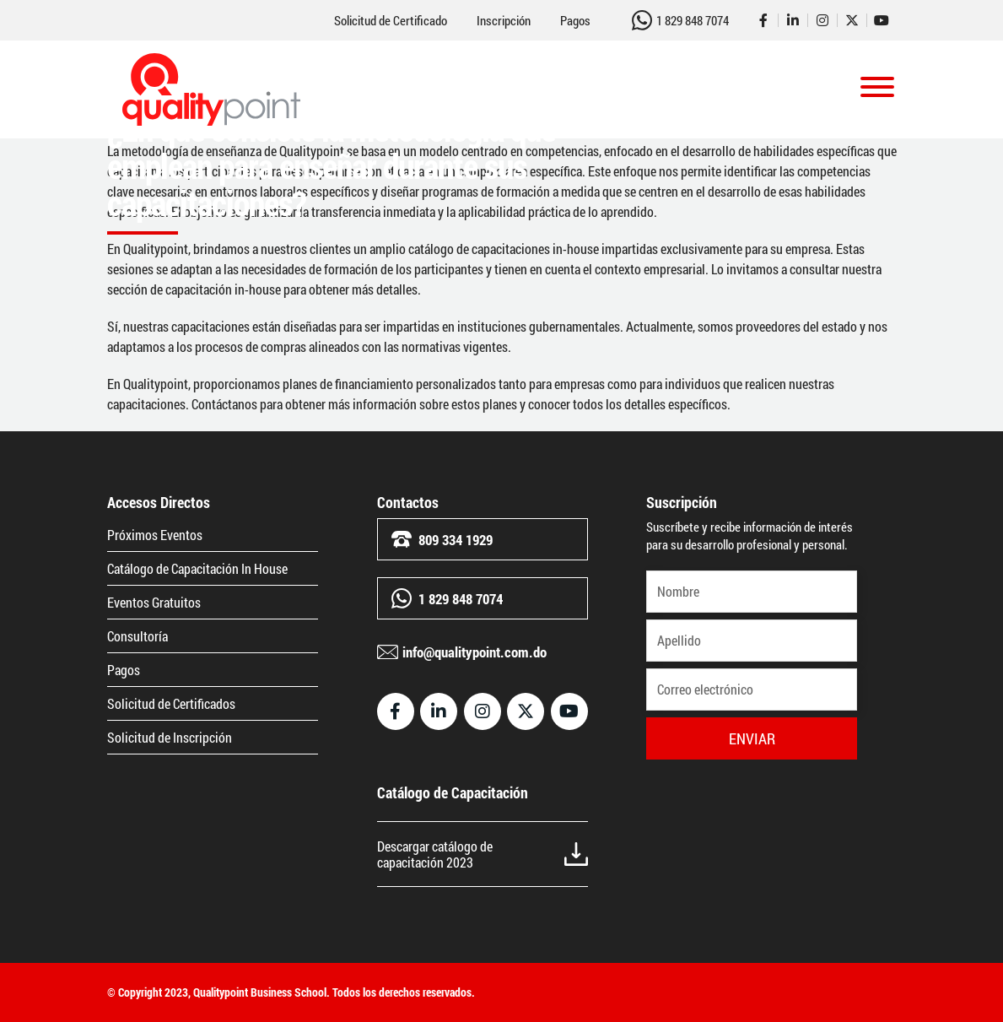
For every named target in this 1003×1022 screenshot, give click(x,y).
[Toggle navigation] (877, 89)
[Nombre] (751, 591)
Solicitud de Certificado (390, 21)
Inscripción (504, 21)
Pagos (575, 21)
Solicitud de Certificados (171, 703)
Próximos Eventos (154, 534)
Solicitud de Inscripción (169, 737)
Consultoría (137, 636)
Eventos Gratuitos (154, 602)
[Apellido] (751, 640)
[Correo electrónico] (751, 689)
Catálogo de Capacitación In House (197, 568)
